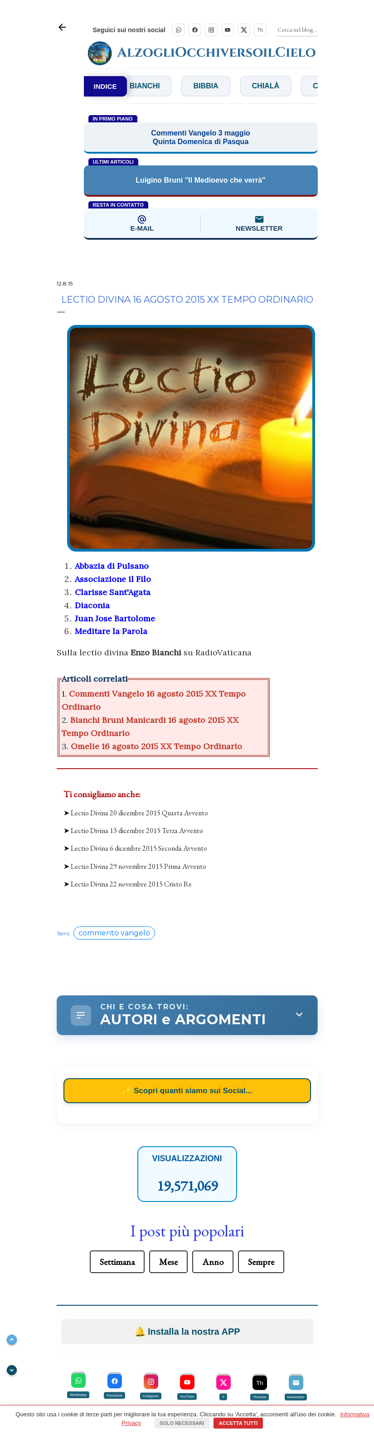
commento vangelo (114, 844)
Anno (212, 1173)
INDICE (105, 86)
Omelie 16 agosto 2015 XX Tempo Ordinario (156, 746)
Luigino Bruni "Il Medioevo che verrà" (200, 180)
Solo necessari (182, 1423)
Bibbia (218, 86)
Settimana (117, 1173)
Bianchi (157, 86)
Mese (168, 1173)
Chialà (278, 86)
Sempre (261, 1173)
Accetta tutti (238, 1423)
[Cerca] (297, 29)
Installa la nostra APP (187, 1242)
